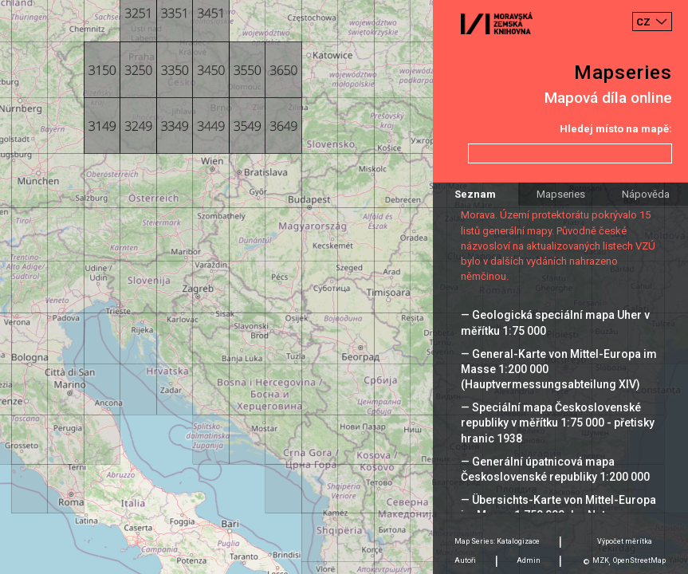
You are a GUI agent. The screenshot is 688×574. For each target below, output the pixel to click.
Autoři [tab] (465, 560)
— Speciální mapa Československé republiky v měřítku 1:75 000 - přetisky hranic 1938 (558, 422)
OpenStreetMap (639, 560)
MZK (600, 560)
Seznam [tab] (475, 194)
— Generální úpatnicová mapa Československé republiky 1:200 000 (555, 469)
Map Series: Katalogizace (497, 541)
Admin (529, 560)
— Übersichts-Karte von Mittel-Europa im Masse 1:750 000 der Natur (558, 507)
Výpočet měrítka (624, 541)
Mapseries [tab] (561, 194)
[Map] (344, 287)
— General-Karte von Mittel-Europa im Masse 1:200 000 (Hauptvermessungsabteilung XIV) (559, 369)
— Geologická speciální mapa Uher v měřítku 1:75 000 (555, 322)
